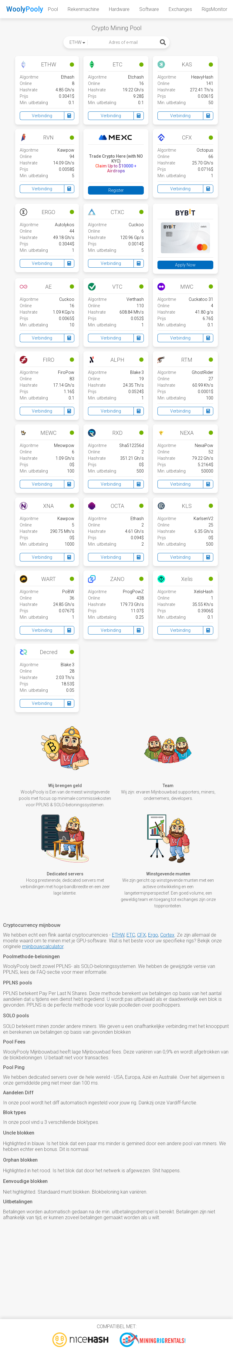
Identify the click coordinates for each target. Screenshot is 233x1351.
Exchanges (180, 9)
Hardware (119, 9)
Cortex (167, 935)
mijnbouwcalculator (42, 946)
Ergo (153, 935)
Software (149, 9)
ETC (131, 935)
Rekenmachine (83, 9)
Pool (53, 9)
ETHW (118, 935)
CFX (141, 935)
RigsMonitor (214, 9)
